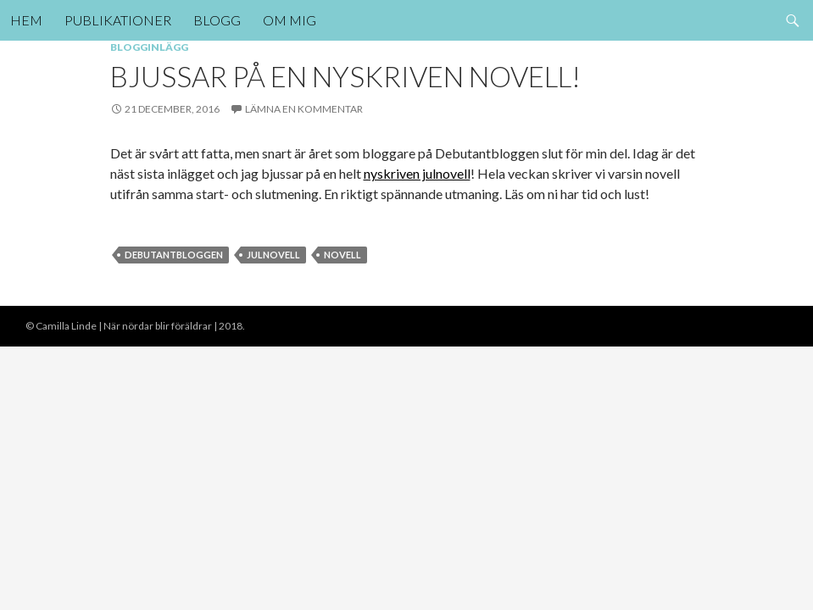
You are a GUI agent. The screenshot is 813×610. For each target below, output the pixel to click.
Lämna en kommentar (304, 109)
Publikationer (117, 20)
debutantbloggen (174, 254)
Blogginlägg (149, 47)
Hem (26, 20)
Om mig (289, 20)
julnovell (273, 254)
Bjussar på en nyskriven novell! (345, 76)
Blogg (217, 20)
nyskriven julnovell (417, 173)
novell (342, 254)
